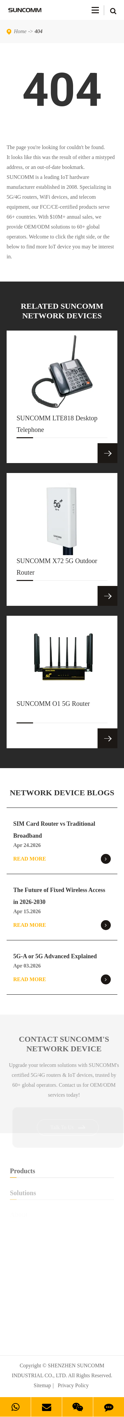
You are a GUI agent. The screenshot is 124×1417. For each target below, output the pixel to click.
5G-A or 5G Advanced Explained (55, 956)
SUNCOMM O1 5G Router (53, 711)
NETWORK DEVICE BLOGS (62, 792)
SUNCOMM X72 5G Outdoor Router (57, 569)
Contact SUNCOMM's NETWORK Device (65, 1044)
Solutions (62, 1195)
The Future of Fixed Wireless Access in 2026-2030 (59, 896)
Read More (62, 859)
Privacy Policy (73, 1385)
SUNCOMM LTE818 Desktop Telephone (57, 426)
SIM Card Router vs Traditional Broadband (54, 829)
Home (20, 31)
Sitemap (42, 1385)
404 (39, 31)
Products (62, 1172)
